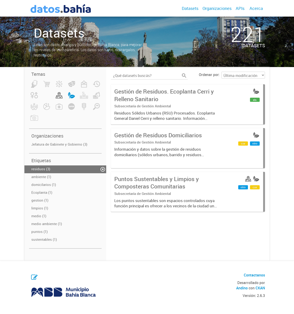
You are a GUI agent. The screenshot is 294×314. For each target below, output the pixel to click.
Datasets (190, 8)
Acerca (256, 8)
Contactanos (254, 275)
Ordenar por (208, 74)
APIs (240, 8)
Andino (242, 288)
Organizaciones (217, 8)
